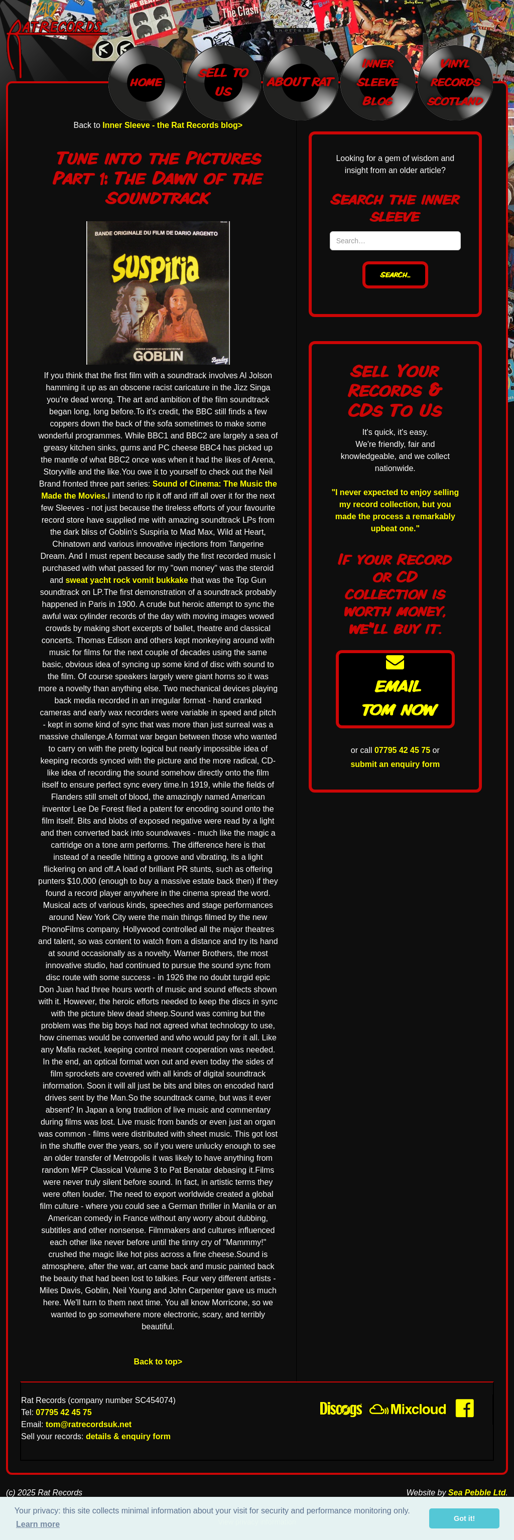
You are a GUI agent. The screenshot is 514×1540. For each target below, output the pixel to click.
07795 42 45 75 (402, 750)
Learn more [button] (38, 1524)
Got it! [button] (464, 1518)
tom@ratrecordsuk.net (89, 1424)
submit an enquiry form (395, 764)
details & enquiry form (128, 1436)
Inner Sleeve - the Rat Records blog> (172, 125)
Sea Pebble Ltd (477, 1492)
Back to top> (158, 1361)
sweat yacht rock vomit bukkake (126, 580)
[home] (62, 49)
